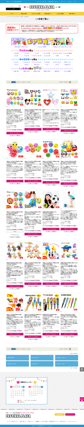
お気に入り (71, 1)
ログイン (57, 1)
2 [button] (71, 82)
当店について (31, 421)
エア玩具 (21, 16)
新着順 (29, 82)
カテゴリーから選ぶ (36, 13)
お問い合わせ (72, 13)
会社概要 (37, 421)
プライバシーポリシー (72, 421)
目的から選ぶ (24, 13)
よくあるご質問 (60, 13)
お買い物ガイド (48, 13)
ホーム (11, 13)
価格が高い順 (24, 82)
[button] (77, 82)
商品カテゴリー (15, 421)
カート (76, 1)
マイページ (64, 1)
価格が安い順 (18, 82)
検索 (20, 6)
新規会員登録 (51, 1)
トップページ (8, 16)
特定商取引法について (53, 421)
